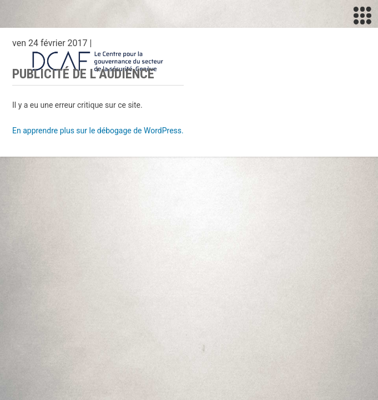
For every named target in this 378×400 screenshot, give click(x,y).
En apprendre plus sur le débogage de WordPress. (98, 130)
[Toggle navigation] (362, 15)
